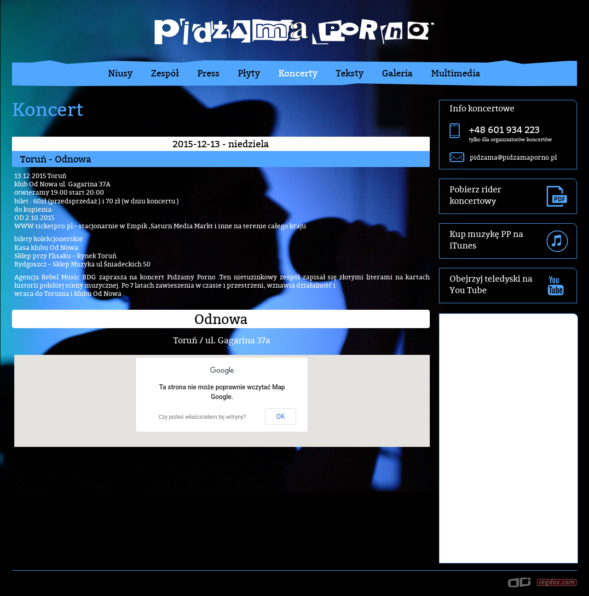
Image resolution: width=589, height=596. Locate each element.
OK (281, 416)
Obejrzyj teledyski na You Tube (491, 284)
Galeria (397, 73)
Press (208, 73)
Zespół (165, 73)
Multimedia (455, 73)
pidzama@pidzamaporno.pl (513, 157)
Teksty (350, 73)
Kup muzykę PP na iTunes (486, 239)
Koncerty (298, 73)
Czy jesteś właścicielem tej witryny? (202, 417)
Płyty (249, 73)
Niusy (120, 73)
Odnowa (221, 319)
